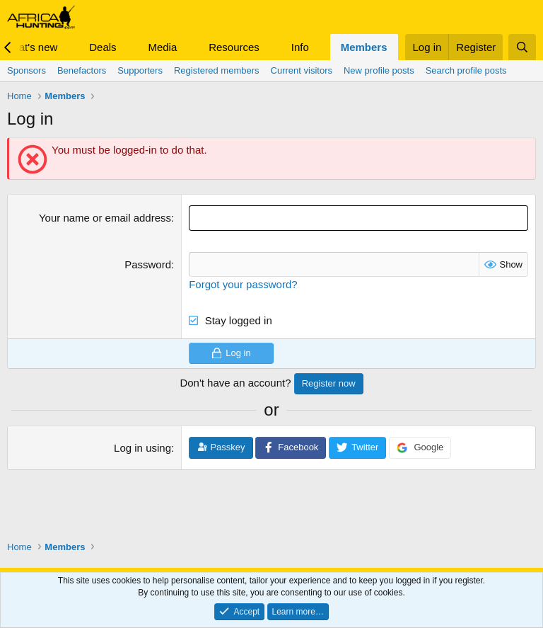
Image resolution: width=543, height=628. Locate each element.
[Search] (522, 47)
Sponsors (26, 70)
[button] (68, 47)
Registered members (216, 70)
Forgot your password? (243, 284)
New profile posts (379, 70)
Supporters (140, 70)
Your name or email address (105, 218)
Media (162, 47)
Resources (234, 47)
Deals (102, 47)
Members (364, 47)
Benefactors (81, 70)
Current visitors (301, 70)
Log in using (142, 448)
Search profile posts (466, 70)
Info (300, 47)
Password (147, 264)
